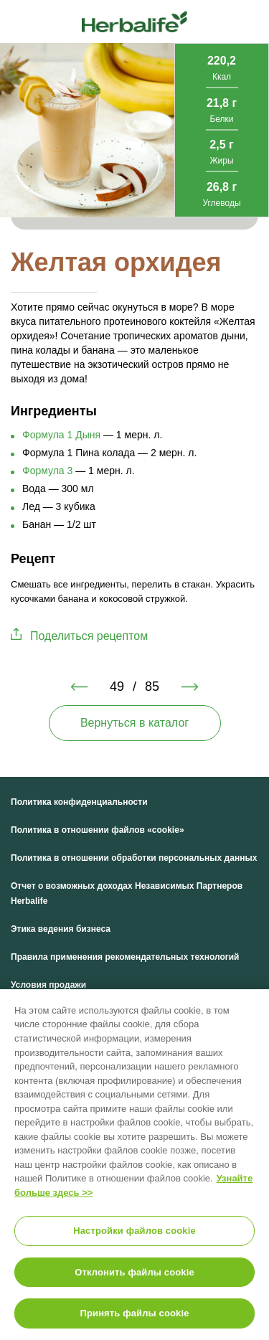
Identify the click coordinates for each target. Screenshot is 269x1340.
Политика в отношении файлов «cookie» (97, 830)
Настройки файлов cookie (134, 1230)
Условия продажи (48, 985)
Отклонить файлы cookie (134, 1272)
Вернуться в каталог (134, 723)
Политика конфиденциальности (79, 802)
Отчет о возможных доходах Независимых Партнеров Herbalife (126, 893)
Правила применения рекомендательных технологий (125, 957)
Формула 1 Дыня (61, 434)
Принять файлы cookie (134, 1313)
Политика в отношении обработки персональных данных (134, 858)
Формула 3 (47, 470)
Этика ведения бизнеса (60, 929)
